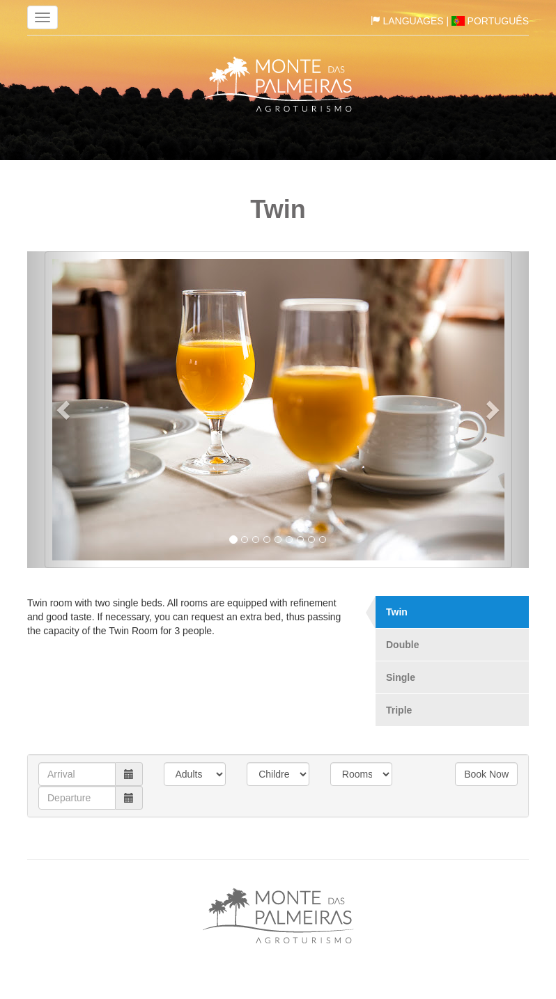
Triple (399, 710)
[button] (64, 409)
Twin (397, 612)
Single (400, 677)
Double (402, 644)
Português (490, 20)
